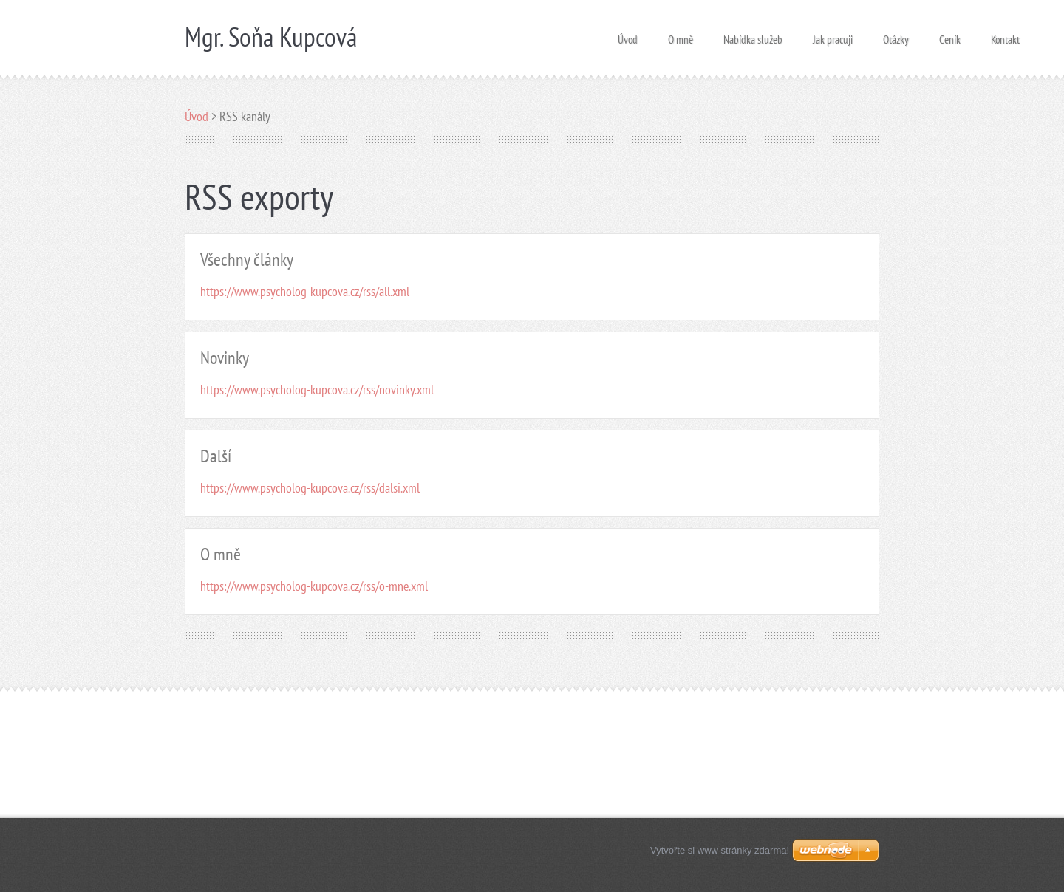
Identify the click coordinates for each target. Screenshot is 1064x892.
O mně (680, 35)
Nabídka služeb (752, 35)
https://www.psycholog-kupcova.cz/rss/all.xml (304, 291)
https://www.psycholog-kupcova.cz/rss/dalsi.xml (310, 487)
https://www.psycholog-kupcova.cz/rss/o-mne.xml (314, 585)
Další (215, 456)
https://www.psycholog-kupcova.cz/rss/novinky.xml (317, 389)
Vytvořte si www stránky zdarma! (719, 850)
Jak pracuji (833, 35)
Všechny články (246, 259)
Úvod (628, 35)
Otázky (896, 35)
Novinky (224, 357)
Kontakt (1005, 35)
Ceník (950, 35)
